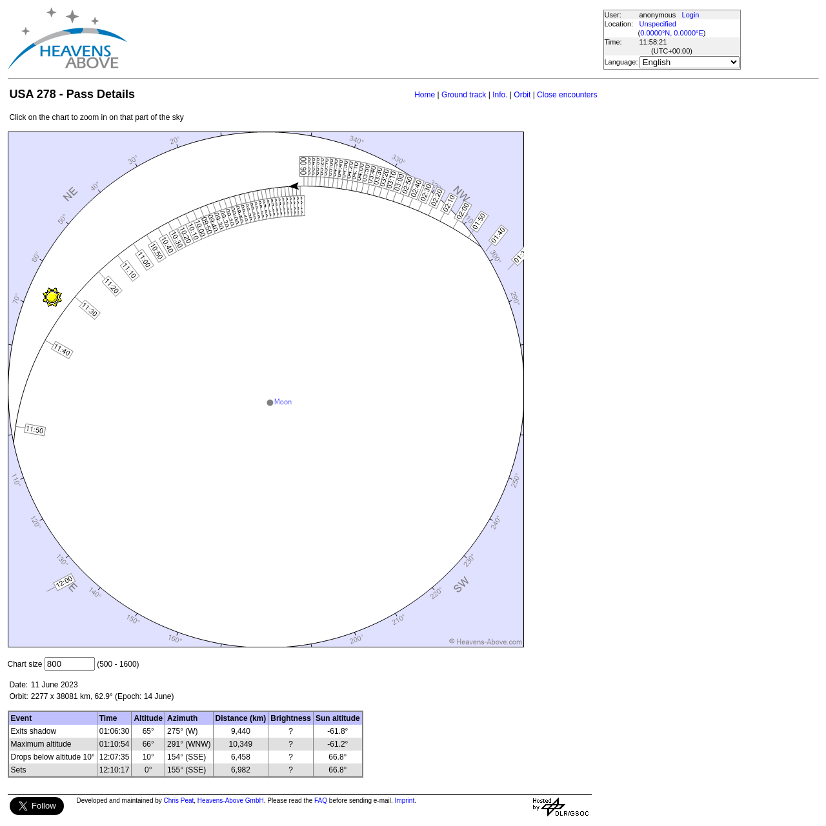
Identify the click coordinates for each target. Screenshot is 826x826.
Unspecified (658, 24)
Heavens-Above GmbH (230, 800)
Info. (499, 94)
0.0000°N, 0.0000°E (671, 33)
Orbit (522, 94)
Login (691, 15)
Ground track (463, 94)
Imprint (405, 800)
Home (424, 94)
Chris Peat (179, 800)
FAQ (320, 800)
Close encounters (567, 94)
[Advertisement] (364, 39)
